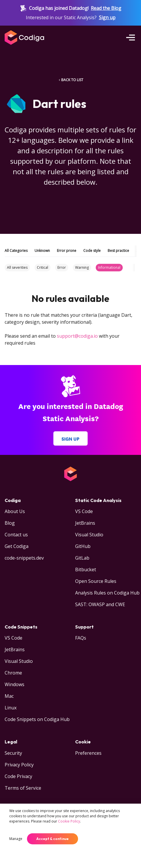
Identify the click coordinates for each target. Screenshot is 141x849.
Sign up (107, 17)
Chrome (13, 673)
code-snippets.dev (24, 558)
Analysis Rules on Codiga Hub (107, 593)
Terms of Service (23, 788)
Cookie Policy (69, 821)
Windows (14, 684)
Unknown (42, 250)
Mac (9, 696)
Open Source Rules (95, 581)
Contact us (16, 534)
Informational (109, 267)
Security (13, 753)
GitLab (82, 558)
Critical (42, 267)
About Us (15, 511)
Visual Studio (89, 534)
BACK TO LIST (70, 79)
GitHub (83, 546)
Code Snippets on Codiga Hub (37, 719)
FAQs (80, 638)
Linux (11, 707)
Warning (82, 267)
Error (61, 267)
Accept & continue (52, 838)
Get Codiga (16, 546)
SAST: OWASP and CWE (100, 604)
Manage (15, 838)
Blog (10, 523)
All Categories (16, 250)
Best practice (118, 250)
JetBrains (85, 523)
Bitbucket (85, 569)
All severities (17, 267)
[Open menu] (130, 37)
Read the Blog (106, 8)
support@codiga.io (77, 336)
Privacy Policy (19, 764)
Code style (92, 250)
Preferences (88, 753)
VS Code (84, 511)
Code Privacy (18, 776)
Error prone (66, 250)
